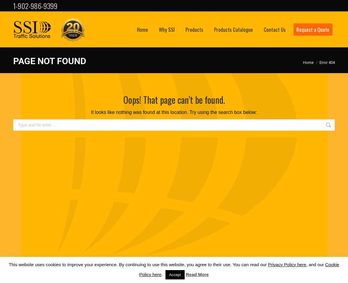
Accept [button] (175, 275)
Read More (197, 274)
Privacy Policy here (287, 264)
